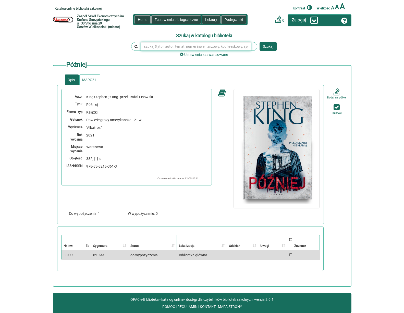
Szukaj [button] (268, 46)
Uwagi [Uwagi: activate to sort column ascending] (264, 246)
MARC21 (89, 79)
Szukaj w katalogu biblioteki (204, 35)
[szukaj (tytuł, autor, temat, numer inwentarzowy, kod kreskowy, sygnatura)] (196, 46)
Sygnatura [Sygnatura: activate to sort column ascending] (100, 246)
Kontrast (302, 7)
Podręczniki (234, 19)
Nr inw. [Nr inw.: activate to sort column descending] (68, 246)
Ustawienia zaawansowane (204, 54)
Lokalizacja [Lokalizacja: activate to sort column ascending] (186, 246)
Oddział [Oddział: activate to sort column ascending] (234, 246)
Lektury (211, 19)
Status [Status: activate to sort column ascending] (134, 246)
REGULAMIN (187, 306)
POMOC (169, 306)
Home (142, 19)
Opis (71, 79)
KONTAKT (208, 306)
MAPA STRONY (230, 306)
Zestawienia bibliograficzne (176, 19)
